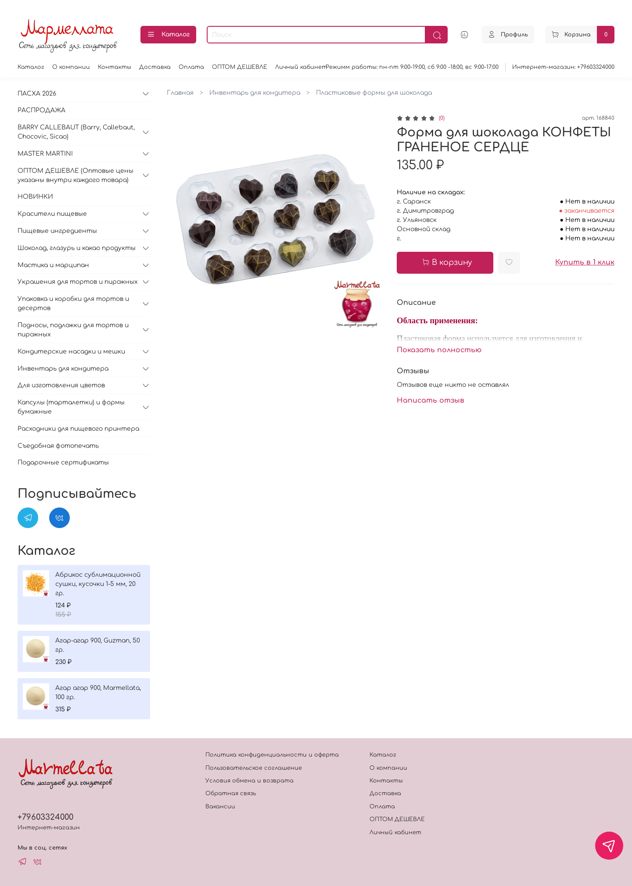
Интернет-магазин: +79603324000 (563, 67)
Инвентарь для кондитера (254, 92)
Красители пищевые (52, 214)
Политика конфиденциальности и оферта (272, 755)
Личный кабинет (301, 67)
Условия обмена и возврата (249, 781)
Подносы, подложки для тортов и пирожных (73, 330)
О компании (71, 67)
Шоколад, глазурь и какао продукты (77, 248)
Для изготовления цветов (61, 385)
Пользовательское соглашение (253, 768)
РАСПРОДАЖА (41, 110)
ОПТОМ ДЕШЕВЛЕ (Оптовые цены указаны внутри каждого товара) (75, 175)
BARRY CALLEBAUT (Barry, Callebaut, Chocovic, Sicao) (76, 132)
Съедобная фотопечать (58, 446)
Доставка (155, 67)
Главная (180, 92)
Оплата (191, 67)
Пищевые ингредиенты (57, 231)
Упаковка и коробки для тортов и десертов (73, 303)
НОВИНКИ (35, 196)
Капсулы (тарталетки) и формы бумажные (71, 407)
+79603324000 (45, 817)
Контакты (114, 67)
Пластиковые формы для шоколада (374, 92)
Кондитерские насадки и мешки (71, 351)
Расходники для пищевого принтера (78, 428)
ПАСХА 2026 (37, 93)
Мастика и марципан (53, 265)
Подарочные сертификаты (63, 462)
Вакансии (220, 807)
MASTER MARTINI (45, 153)
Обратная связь (230, 793)
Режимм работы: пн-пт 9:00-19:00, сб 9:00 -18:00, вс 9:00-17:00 (412, 67)
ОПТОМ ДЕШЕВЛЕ (239, 67)
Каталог (168, 35)
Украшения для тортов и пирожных (78, 282)
